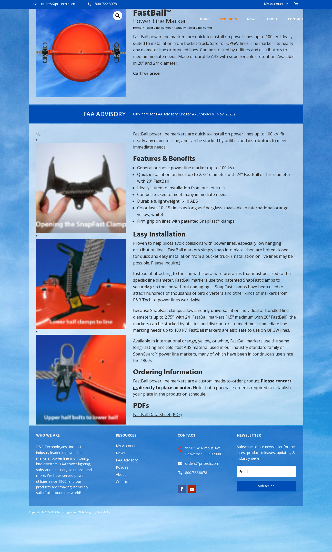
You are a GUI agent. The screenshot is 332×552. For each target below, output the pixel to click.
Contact (122, 511)
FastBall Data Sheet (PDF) (157, 444)
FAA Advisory (127, 489)
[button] (117, 45)
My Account (274, 4)
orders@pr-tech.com (58, 3)
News (120, 482)
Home (137, 57)
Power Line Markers (158, 57)
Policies (122, 496)
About (121, 503)
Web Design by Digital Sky (94, 542)
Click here (141, 143)
